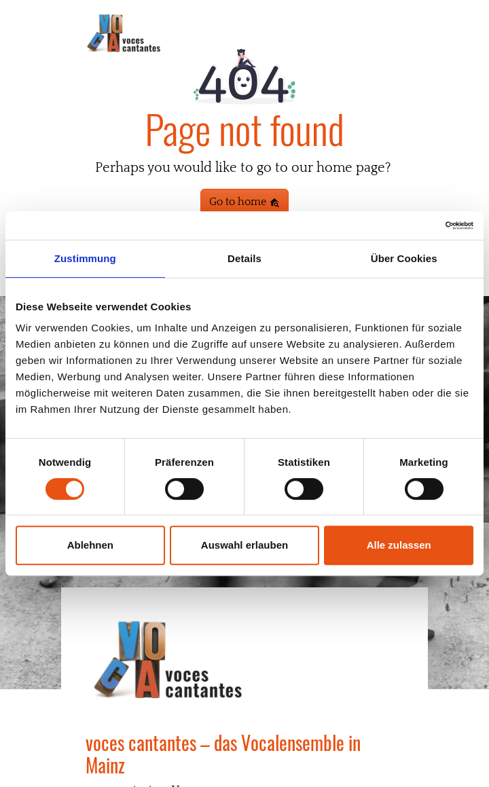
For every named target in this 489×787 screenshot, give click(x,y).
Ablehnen (90, 545)
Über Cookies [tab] (404, 258)
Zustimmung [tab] (85, 258)
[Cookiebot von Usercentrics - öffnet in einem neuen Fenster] (414, 225)
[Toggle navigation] (401, 34)
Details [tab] (244, 258)
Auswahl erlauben (244, 545)
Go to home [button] (244, 202)
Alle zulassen (399, 545)
